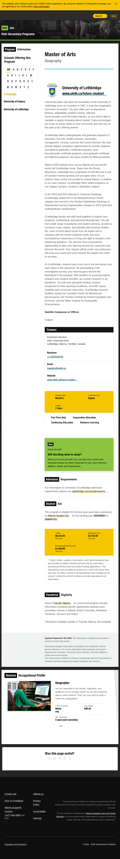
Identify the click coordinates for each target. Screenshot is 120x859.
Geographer (62, 687)
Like (81, 15)
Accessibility (39, 811)
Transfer (63, 603)
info (8, 28)
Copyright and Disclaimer (16, 844)
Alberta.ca (38, 794)
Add (74, 15)
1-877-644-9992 (13, 815)
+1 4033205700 (55, 356)
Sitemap (37, 818)
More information (42, 6)
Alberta (10, 15)
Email (73, 74)
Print (88, 15)
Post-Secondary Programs (18, 34)
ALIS (24, 15)
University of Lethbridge (16, 109)
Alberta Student (59, 515)
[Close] (116, 3)
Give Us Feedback (14, 800)
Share (67, 15)
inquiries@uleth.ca (56, 368)
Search (98, 16)
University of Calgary (14, 101)
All (8, 69)
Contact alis (10, 794)
